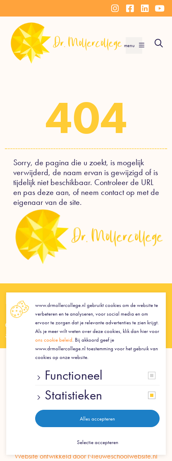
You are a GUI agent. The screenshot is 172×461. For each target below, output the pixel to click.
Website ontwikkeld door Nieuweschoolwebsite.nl (86, 456)
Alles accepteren (97, 419)
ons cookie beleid (53, 340)
